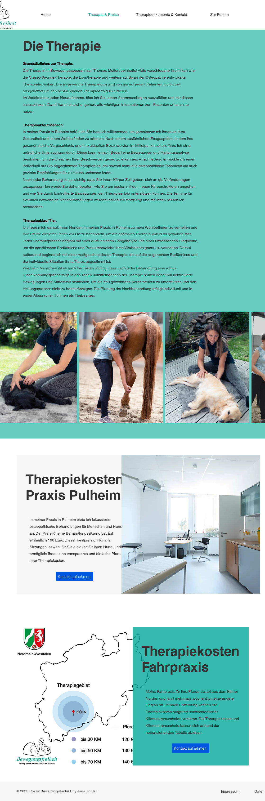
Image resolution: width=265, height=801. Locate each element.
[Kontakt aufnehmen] (74, 576)
